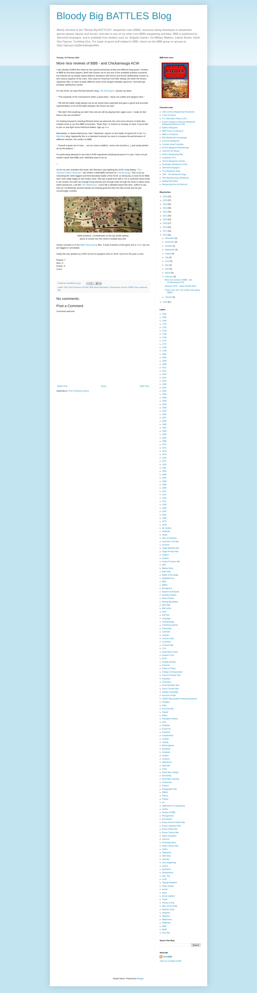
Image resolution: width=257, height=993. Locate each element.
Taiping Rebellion (169, 882)
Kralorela (166, 732)
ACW (71, 287)
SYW (164, 879)
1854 (164, 411)
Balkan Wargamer (170, 127)
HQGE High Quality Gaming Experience (179, 699)
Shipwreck (166, 852)
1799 (164, 351)
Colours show (168, 638)
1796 (164, 347)
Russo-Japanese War (171, 826)
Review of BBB (127, 287)
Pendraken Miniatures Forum (175, 164)
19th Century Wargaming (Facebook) (178, 112)
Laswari (165, 739)
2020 (165, 219)
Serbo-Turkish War (170, 846)
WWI (164, 926)
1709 (164, 337)
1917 (164, 501)
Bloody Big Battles (101, 287)
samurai (165, 839)
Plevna (165, 795)
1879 (164, 464)
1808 (164, 361)
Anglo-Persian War (170, 551)
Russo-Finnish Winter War (173, 822)
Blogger (140, 978)
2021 (165, 216)
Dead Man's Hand (170, 652)
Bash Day (166, 571)
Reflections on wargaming (173, 806)
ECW (164, 658)
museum (166, 759)
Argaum (165, 555)
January (169, 297)
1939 (164, 504)
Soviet (165, 866)
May (167, 265)
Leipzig (165, 742)
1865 (164, 438)
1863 (66, 287)
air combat (166, 528)
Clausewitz (167, 628)
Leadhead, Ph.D (169, 158)
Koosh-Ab (166, 729)
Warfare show (168, 909)
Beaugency (167, 588)
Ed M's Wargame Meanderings (175, 147)
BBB (91, 287)
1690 (164, 321)
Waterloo (166, 916)
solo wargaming (169, 862)
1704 (164, 327)
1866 (164, 441)
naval (164, 769)
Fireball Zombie (169, 662)
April (167, 269)
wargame (166, 913)
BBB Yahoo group (88, 245)
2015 (165, 302)
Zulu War (166, 933)
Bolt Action (166, 608)
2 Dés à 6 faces (169, 115)
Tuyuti (164, 899)
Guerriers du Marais (170, 151)
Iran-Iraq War (168, 709)
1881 (164, 468)
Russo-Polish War (170, 829)
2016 (165, 235)
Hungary (165, 702)
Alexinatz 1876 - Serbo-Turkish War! (180, 286)
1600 (164, 314)
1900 (164, 488)
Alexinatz (166, 531)
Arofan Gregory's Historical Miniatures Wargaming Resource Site (178, 123)
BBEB (164, 585)
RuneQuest (167, 819)
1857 (164, 418)
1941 (164, 511)
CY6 (164, 648)
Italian (164, 715)
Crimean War (168, 645)
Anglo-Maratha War (170, 548)
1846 (164, 398)
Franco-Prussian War (171, 675)
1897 (164, 478)
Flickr (139, 245)
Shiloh (165, 849)
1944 (164, 518)
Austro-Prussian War (171, 561)
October (169, 246)
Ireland (165, 712)
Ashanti (165, 558)
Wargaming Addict (170, 181)
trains (164, 893)
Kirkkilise (166, 725)
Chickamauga (123, 172)
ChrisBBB (167, 957)
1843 (164, 391)
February (169, 276)
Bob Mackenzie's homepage (174, 137)
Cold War (166, 632)
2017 (165, 231)
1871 (164, 448)
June (167, 261)
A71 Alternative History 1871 (174, 118)
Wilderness (167, 919)
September (170, 250)
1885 (164, 474)
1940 (164, 508)
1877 (164, 461)
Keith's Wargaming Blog (172, 154)
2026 (165, 196)
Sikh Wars (166, 856)
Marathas (166, 749)
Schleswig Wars (169, 842)
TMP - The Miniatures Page (174, 174)
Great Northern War (170, 685)
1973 (164, 521)
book (164, 612)
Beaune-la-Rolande (170, 592)
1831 (164, 388)
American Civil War (81, 287)
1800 (164, 354)
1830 (164, 384)
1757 (164, 341)
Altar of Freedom (169, 538)
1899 (164, 484)
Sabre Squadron (169, 836)
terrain (165, 889)
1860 (164, 424)
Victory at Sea (168, 903)
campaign (166, 618)
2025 (165, 200)
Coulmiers (166, 642)
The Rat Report (107, 91)
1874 (164, 451)
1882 (164, 471)
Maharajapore (168, 745)
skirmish (165, 859)
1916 (164, 498)
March (168, 273)
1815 (164, 381)
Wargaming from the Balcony (174, 184)
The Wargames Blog (171, 171)
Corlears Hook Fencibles (173, 144)
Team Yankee (168, 886)
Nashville (166, 765)
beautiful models (169, 595)
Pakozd (165, 785)
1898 (164, 481)
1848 (164, 401)
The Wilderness (89, 185)
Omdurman (167, 782)
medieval (166, 752)
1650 (164, 317)
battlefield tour (168, 578)
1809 (164, 364)
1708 (164, 334)
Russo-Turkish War (170, 832)
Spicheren (166, 869)
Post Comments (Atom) (78, 391)
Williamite (166, 923)
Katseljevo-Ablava (170, 719)
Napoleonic (167, 762)
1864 (164, 434)
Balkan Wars (167, 568)
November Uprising (170, 779)
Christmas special (170, 625)
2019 (165, 223)
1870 (164, 444)
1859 (164, 421)
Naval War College (170, 772)
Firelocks (166, 665)
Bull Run (165, 615)
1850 (164, 408)
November (170, 242)
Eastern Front (168, 655)
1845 (164, 394)
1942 (164, 515)
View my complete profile (170, 961)
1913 (164, 494)
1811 (164, 367)
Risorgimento (168, 816)
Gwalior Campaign (170, 692)
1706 (164, 331)
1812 (164, 371)
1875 (164, 454)
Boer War (166, 605)
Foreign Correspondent (172, 672)
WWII (164, 929)
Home (103, 386)
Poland (165, 799)
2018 (165, 227)
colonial (165, 635)
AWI (164, 565)
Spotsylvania (167, 872)
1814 (164, 377)
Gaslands (166, 679)
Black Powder (168, 598)
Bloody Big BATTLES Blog (114, 15)
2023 (165, 208)
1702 (164, 324)
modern (165, 755)
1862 (164, 428)
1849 (164, 404)
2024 (165, 204)
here (107, 127)
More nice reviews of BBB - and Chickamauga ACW (178, 281)
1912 (164, 491)
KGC (164, 722)
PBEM (165, 792)
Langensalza (167, 735)
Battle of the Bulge (170, 575)
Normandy (166, 775)
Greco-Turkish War (170, 689)
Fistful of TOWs (169, 668)
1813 (164, 374)
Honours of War (169, 695)
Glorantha (166, 682)
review (165, 809)
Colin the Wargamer (170, 141)
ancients (165, 545)
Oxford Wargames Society (173, 161)
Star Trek (166, 876)
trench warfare (168, 896)
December (170, 238)
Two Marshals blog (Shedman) (175, 178)
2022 (165, 212)
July (167, 257)
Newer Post (62, 386)
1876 (164, 458)
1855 (164, 414)
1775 (164, 344)
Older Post (144, 386)
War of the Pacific (170, 906)
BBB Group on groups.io (172, 131)
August (168, 253)
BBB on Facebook (170, 134)
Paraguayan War (169, 789)
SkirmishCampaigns (171, 168)
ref (163, 802)
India (164, 705)
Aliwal (164, 535)
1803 (164, 357)
